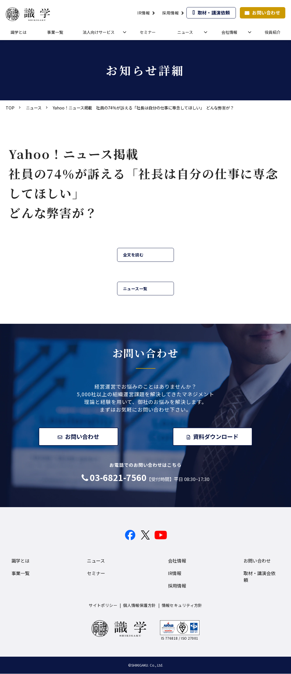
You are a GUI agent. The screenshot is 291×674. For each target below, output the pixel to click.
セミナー (148, 32)
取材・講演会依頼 (259, 577)
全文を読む (133, 255)
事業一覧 (55, 32)
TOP (10, 108)
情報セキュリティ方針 (182, 605)
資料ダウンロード (216, 436)
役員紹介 (272, 32)
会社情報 (229, 32)
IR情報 (143, 13)
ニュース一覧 (135, 288)
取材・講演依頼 (214, 12)
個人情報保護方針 (139, 605)
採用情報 (170, 13)
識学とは (18, 32)
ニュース (185, 32)
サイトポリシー (103, 605)
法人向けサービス (99, 32)
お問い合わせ (266, 12)
